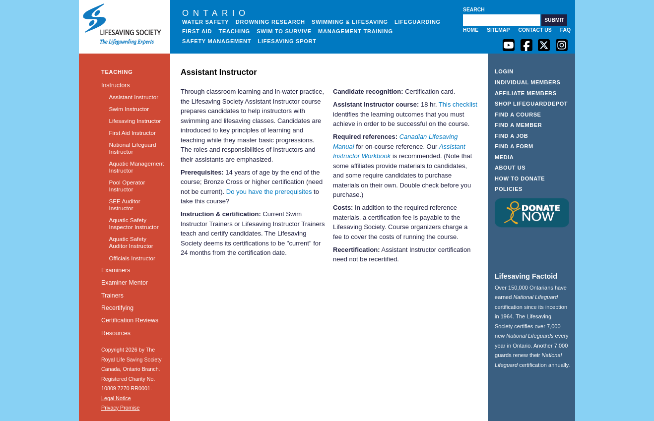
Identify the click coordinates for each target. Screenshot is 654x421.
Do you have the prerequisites (269, 191)
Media (504, 157)
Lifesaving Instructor (135, 121)
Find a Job (511, 136)
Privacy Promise (120, 408)
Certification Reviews (129, 320)
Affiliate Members (526, 93)
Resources (116, 333)
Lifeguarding (417, 22)
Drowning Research (270, 22)
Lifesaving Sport (287, 41)
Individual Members (528, 82)
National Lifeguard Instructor (132, 148)
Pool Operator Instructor (127, 185)
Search (474, 9)
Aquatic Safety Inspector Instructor (133, 223)
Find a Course (518, 115)
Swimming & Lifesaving (350, 22)
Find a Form (514, 146)
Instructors (115, 85)
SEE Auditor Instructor (124, 204)
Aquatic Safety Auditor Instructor (131, 242)
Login (504, 71)
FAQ (565, 30)
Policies (509, 189)
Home (470, 30)
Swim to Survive (284, 31)
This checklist (458, 104)
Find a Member (518, 125)
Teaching (234, 31)
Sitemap (498, 30)
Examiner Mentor (124, 282)
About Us (510, 168)
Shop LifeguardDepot (531, 104)
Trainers (112, 295)
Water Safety (205, 22)
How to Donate (520, 178)
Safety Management (216, 41)
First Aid (197, 31)
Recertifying (117, 307)
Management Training (355, 31)
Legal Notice (116, 398)
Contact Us (534, 30)
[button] (554, 20)
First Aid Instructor (132, 132)
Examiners (115, 270)
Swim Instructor (129, 109)
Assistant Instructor (133, 97)
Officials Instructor (132, 258)
